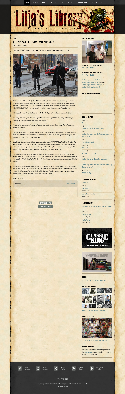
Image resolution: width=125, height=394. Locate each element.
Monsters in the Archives (88, 123)
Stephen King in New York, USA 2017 (91, 87)
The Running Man (86, 214)
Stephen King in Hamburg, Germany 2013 (93, 85)
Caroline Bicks (85, 183)
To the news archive (45, 207)
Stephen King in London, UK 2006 (91, 80)
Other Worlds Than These (89, 153)
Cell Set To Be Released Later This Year (33, 42)
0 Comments (18, 184)
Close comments (71, 184)
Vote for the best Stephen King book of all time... (95, 340)
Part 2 (87, 68)
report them (88, 352)
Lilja (60, 379)
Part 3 (92, 68)
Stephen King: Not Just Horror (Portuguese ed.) (94, 159)
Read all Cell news (45, 203)
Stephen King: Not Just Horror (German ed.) (93, 128)
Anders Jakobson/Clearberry (57, 384)
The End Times (86, 220)
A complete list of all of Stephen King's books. (94, 280)
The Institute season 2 (88, 142)
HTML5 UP (84, 384)
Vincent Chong (64, 386)
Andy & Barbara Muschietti (89, 194)
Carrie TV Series (86, 148)
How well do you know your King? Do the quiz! (94, 310)
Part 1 (83, 68)
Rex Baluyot (85, 188)
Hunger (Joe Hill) (86, 173)
